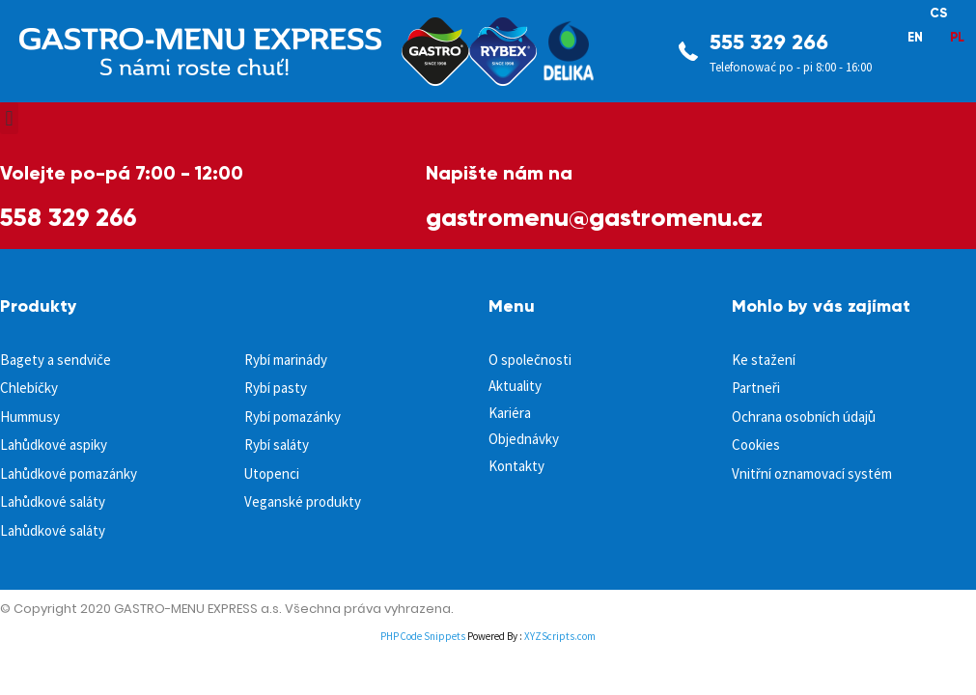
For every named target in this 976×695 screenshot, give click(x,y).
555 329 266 (769, 42)
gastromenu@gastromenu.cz (594, 217)
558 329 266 (68, 217)
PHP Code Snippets (422, 636)
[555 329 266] (688, 51)
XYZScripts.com (560, 636)
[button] (9, 118)
